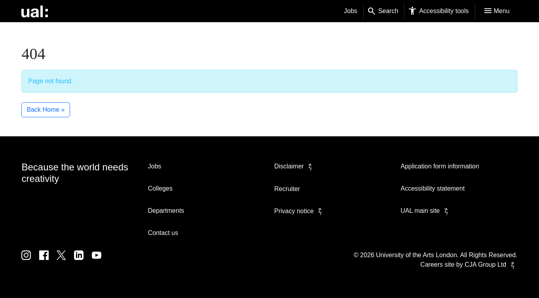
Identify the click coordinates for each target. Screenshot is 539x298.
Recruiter (287, 188)
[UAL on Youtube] (100, 261)
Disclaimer (294, 166)
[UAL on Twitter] (65, 261)
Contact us (163, 232)
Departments (166, 210)
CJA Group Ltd (491, 264)
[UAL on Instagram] (30, 261)
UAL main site (425, 210)
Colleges (160, 188)
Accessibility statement (432, 188)
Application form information (439, 166)
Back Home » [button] (46, 109)
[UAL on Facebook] (48, 261)
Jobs (350, 11)
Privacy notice (299, 211)
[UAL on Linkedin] (82, 261)
